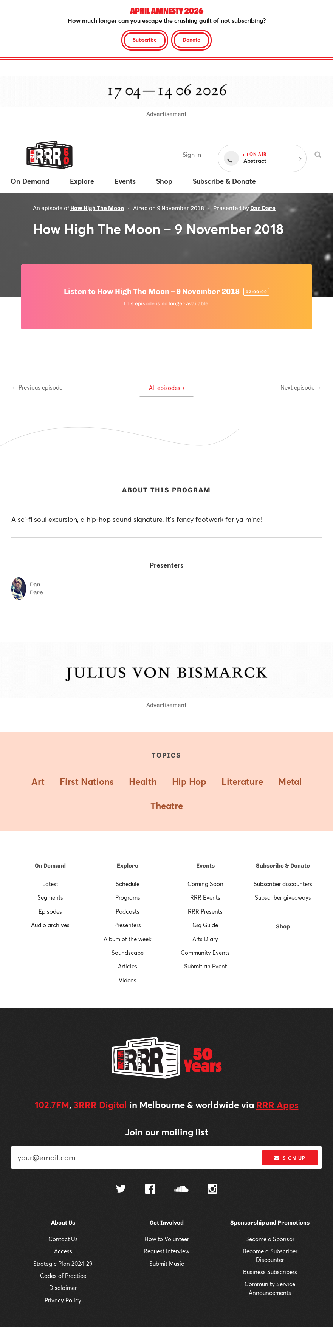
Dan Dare (263, 208)
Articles (127, 966)
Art (38, 781)
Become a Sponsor (269, 1239)
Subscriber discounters (283, 884)
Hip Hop (189, 781)
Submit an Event (205, 966)
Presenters (127, 925)
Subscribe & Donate (283, 865)
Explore (127, 865)
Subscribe (145, 39)
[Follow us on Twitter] (121, 1190)
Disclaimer (63, 1287)
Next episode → (301, 387)
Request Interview (166, 1251)
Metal (290, 781)
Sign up (289, 1158)
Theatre (166, 806)
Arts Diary (205, 939)
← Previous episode (36, 387)
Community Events (205, 952)
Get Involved (167, 1222)
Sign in (192, 154)
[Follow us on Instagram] (212, 1190)
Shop (283, 926)
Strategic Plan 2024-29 (63, 1263)
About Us (63, 1222)
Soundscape (128, 952)
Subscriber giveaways (283, 897)
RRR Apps (277, 1105)
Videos (127, 980)
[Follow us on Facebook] (150, 1190)
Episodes (50, 911)
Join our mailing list (166, 1132)
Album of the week (128, 939)
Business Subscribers (270, 1272)
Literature (242, 781)
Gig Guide (205, 925)
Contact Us (63, 1239)
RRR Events (205, 897)
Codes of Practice (63, 1275)
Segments (50, 897)
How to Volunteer (166, 1239)
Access (63, 1251)
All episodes (166, 387)
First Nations (87, 781)
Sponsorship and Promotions (270, 1222)
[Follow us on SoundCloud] (181, 1189)
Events (205, 865)
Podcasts (127, 911)
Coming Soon (205, 884)
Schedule (127, 884)
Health (143, 781)
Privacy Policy (63, 1300)
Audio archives (50, 925)
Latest (50, 884)
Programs (127, 897)
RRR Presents (205, 911)
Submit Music (166, 1263)
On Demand (50, 865)
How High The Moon (97, 208)
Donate (191, 39)
